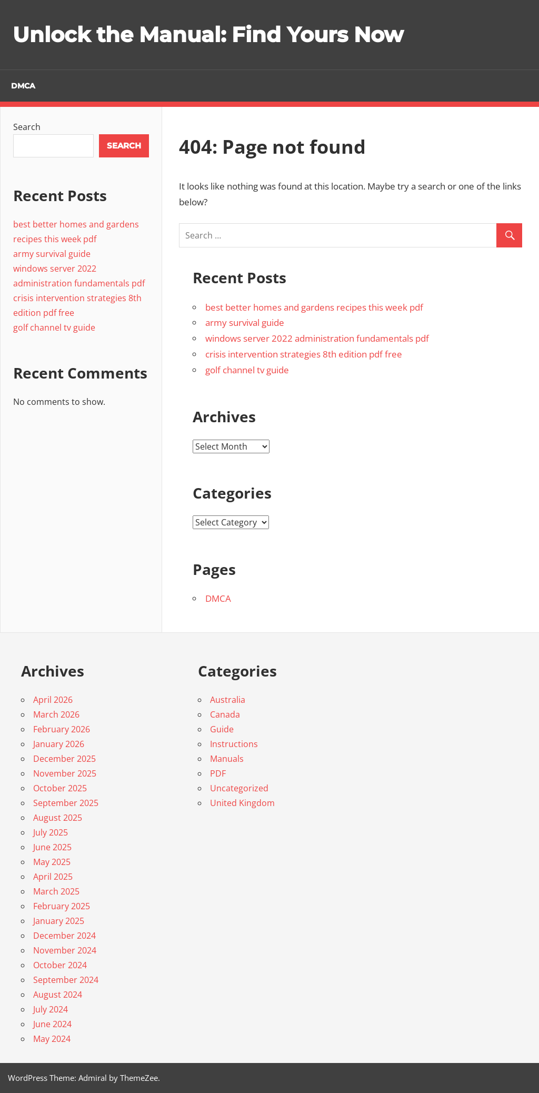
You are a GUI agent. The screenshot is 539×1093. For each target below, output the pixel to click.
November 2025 (64, 773)
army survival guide (244, 322)
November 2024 (64, 950)
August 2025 (57, 817)
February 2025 (61, 906)
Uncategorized (239, 788)
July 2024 (50, 1009)
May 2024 (52, 1039)
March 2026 (56, 714)
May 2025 (52, 862)
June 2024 (52, 1024)
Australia (227, 700)
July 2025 (50, 832)
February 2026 (61, 729)
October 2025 (60, 788)
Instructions (234, 744)
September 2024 (65, 980)
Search (27, 127)
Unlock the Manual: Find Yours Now (208, 34)
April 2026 (53, 700)
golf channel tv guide (247, 370)
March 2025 (56, 891)
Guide (222, 729)
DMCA (23, 86)
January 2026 (58, 744)
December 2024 (64, 935)
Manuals (227, 758)
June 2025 (52, 847)
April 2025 (53, 876)
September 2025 (65, 803)
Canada (225, 714)
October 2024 (60, 965)
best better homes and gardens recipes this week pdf (314, 307)
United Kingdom (242, 803)
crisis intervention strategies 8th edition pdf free (303, 354)
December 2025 (64, 758)
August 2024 (57, 994)
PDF (218, 773)
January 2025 (58, 921)
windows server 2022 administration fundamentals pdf (317, 338)
